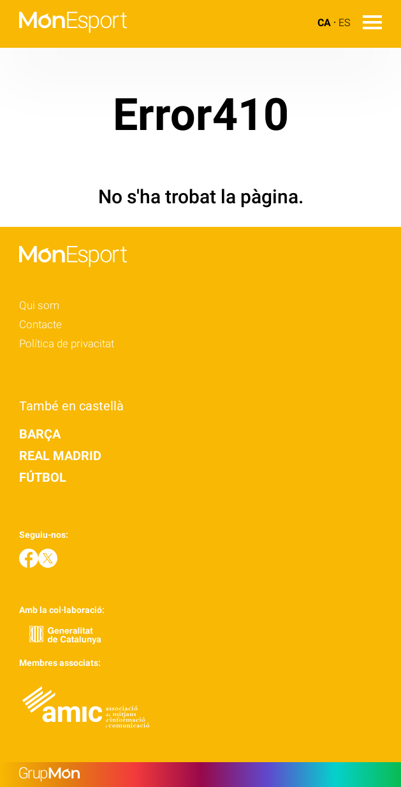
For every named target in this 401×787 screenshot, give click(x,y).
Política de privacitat (66, 343)
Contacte (40, 324)
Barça (40, 434)
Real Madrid (60, 455)
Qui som (39, 305)
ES (344, 23)
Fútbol (42, 477)
